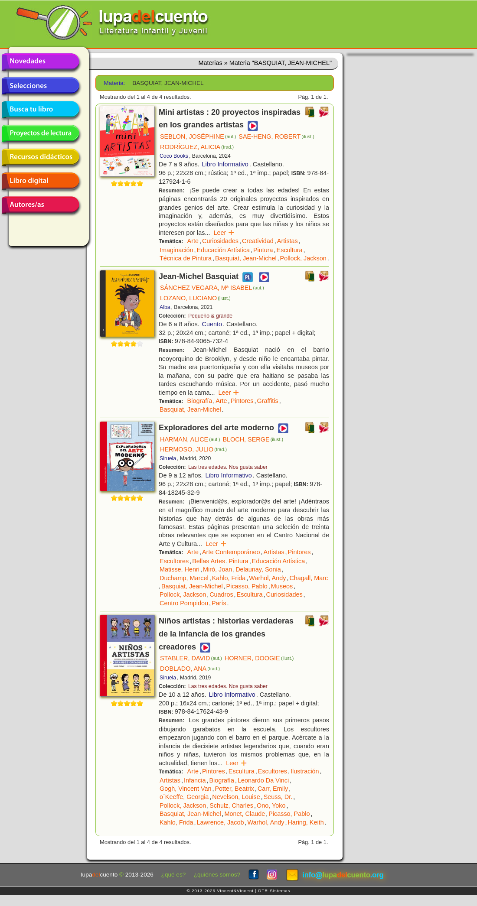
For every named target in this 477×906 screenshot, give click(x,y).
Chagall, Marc (308, 578)
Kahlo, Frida (229, 578)
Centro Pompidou (184, 603)
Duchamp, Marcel (184, 578)
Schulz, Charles (231, 805)
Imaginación (176, 250)
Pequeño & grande (210, 316)
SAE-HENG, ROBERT (276, 136)
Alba (165, 307)
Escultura (290, 250)
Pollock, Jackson (303, 258)
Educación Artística (223, 250)
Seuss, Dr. (278, 796)
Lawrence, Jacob (220, 822)
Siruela (168, 458)
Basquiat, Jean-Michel (246, 258)
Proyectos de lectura (40, 133)
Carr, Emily (273, 788)
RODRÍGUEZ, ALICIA (197, 146)
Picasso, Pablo (247, 586)
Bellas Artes (208, 561)
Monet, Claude (245, 813)
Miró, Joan (217, 569)
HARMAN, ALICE (190, 439)
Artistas (287, 240)
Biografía (199, 400)
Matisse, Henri (179, 569)
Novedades (40, 62)
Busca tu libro (40, 109)
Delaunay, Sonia (258, 569)
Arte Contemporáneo (231, 552)
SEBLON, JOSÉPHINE (198, 136)
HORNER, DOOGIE (259, 658)
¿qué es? (173, 874)
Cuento (212, 324)
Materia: (114, 83)
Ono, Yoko (271, 805)
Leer (224, 232)
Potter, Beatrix (234, 788)
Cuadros (221, 594)
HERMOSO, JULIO (193, 449)
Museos (282, 586)
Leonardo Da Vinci (263, 780)
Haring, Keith (305, 822)
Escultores (174, 561)
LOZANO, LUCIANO (195, 298)
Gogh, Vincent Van (185, 788)
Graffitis (267, 400)
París (219, 603)
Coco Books (174, 156)
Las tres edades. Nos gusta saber (228, 467)
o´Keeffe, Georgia (184, 796)
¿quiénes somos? (217, 874)
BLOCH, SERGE (253, 439)
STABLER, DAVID (191, 658)
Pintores (242, 400)
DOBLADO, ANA (190, 668)
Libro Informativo (225, 164)
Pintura (263, 250)
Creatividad (258, 240)
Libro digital (40, 181)
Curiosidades (220, 240)
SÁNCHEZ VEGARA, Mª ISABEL (212, 287)
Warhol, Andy (267, 578)
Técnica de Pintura (186, 258)
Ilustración (305, 771)
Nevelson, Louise (236, 796)
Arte (193, 240)
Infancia (195, 780)
